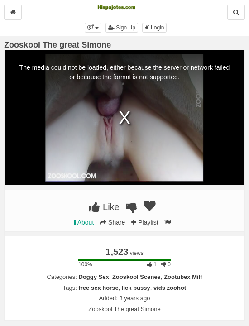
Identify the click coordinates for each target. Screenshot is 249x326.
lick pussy (136, 287)
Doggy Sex (94, 276)
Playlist (144, 222)
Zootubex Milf (183, 276)
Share (112, 222)
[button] (93, 28)
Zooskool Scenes (136, 276)
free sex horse (98, 287)
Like (104, 207)
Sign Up (121, 27)
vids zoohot (169, 287)
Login (154, 27)
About (84, 222)
